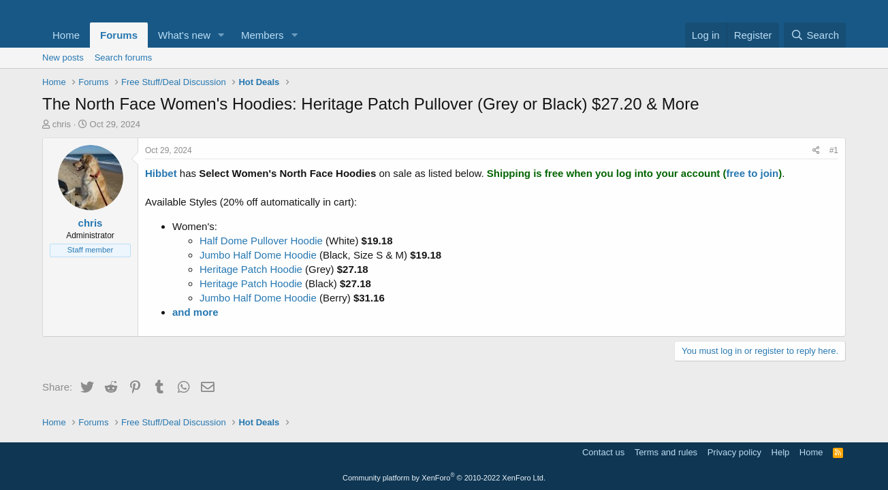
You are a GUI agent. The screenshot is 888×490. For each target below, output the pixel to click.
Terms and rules (666, 452)
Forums (119, 35)
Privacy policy (734, 452)
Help (781, 452)
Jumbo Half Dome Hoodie (258, 255)
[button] (221, 35)
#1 (833, 150)
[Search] (815, 35)
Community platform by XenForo (444, 478)
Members (262, 35)
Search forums (124, 57)
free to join (753, 173)
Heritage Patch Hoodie (251, 269)
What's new (184, 35)
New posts (63, 57)
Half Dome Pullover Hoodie (261, 240)
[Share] (816, 151)
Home (66, 35)
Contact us (603, 452)
